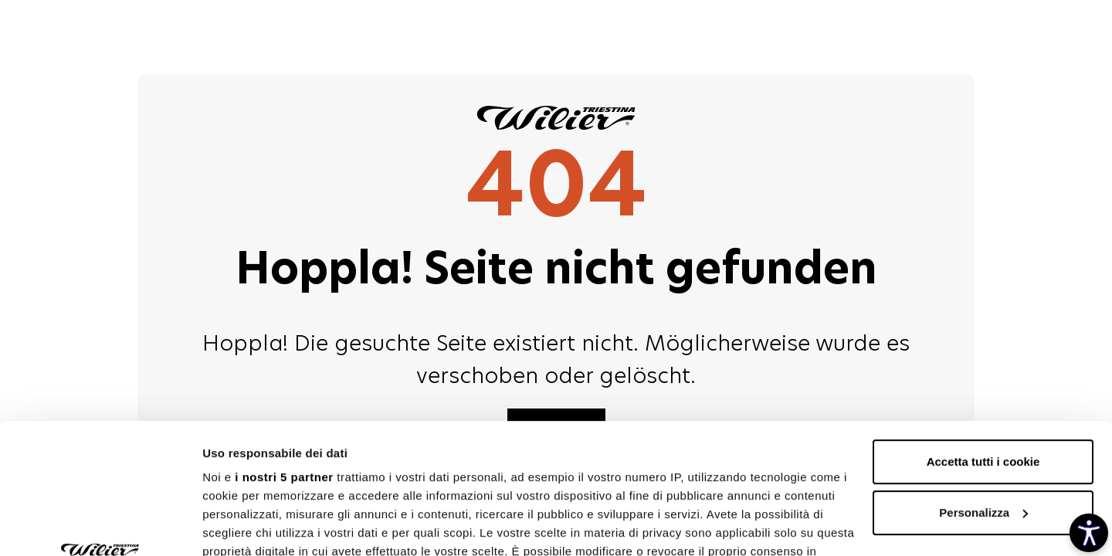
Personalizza (983, 390)
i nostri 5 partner (284, 354)
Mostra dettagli (244, 525)
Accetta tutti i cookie (983, 339)
